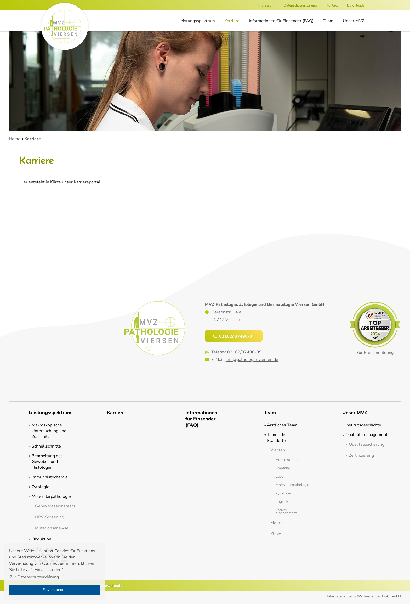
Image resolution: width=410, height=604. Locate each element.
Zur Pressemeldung (375, 352)
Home (14, 139)
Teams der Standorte (277, 437)
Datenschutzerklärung (300, 5)
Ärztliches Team (282, 425)
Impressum (266, 5)
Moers (276, 523)
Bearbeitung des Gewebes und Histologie (47, 461)
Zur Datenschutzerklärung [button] (34, 577)
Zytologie (40, 487)
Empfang (283, 468)
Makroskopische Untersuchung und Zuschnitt (49, 430)
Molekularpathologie (50, 496)
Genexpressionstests (51, 506)
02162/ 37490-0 (232, 336)
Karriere (232, 21)
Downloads (355, 5)
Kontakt (332, 5)
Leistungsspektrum (196, 21)
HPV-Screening (49, 517)
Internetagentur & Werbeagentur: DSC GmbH (364, 596)
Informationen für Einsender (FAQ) (281, 21)
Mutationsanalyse (51, 528)
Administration (288, 459)
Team (328, 21)
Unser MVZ (353, 21)
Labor (280, 476)
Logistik (282, 501)
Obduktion (41, 539)
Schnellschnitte (46, 446)
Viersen (277, 450)
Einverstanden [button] (54, 589)
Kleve (275, 534)
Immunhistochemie (50, 477)
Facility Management (286, 512)
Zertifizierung (361, 455)
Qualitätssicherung (365, 444)
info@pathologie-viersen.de (252, 360)
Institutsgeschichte (363, 425)
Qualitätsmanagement (363, 435)
